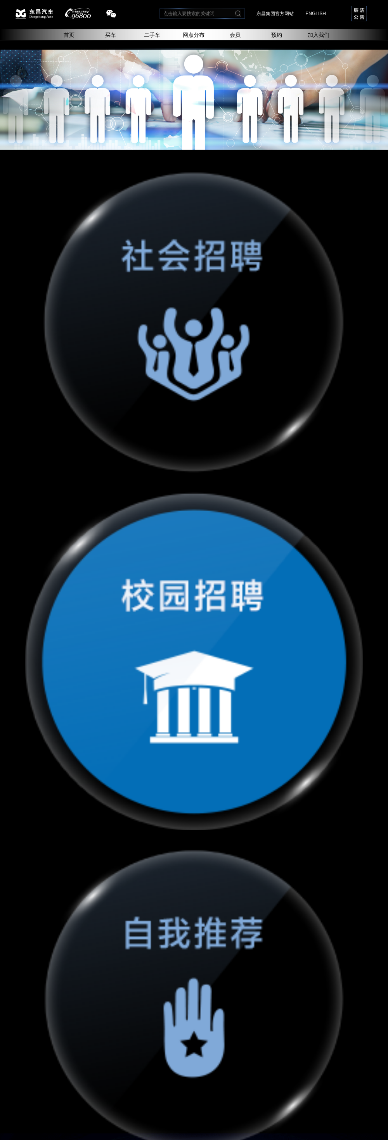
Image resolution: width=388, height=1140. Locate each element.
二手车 (152, 35)
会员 (235, 35)
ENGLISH (315, 13)
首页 (69, 35)
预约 (276, 35)
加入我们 (318, 35)
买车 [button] (110, 35)
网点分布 (193, 35)
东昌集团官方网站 (275, 13)
